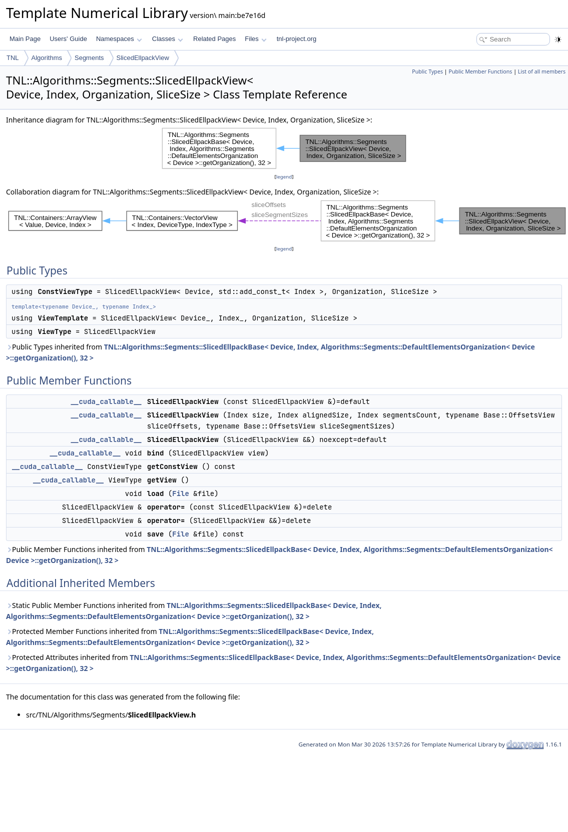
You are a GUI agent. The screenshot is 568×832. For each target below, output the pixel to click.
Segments (89, 58)
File (180, 493)
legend (284, 177)
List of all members (541, 71)
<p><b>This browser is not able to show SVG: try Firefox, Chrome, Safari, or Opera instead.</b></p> (284, 149)
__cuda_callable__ (106, 401)
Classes (167, 38)
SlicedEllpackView (143, 58)
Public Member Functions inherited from (279, 554)
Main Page (25, 38)
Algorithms (47, 58)
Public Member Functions (480, 71)
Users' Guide (68, 38)
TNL (13, 58)
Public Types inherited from (270, 352)
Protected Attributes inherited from (283, 662)
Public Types (427, 71)
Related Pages (214, 38)
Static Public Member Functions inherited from (194, 610)
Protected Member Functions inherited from (190, 636)
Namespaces (119, 38)
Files (255, 38)
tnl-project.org (296, 38)
